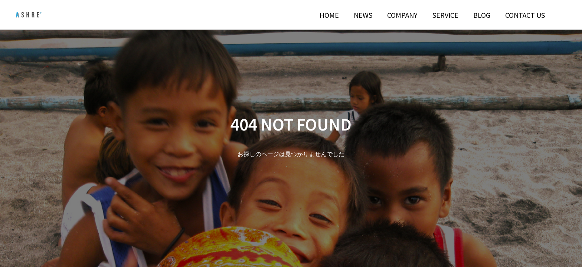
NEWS (363, 15)
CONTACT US (525, 15)
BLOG (481, 15)
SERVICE (445, 15)
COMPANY (402, 15)
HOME (329, 15)
